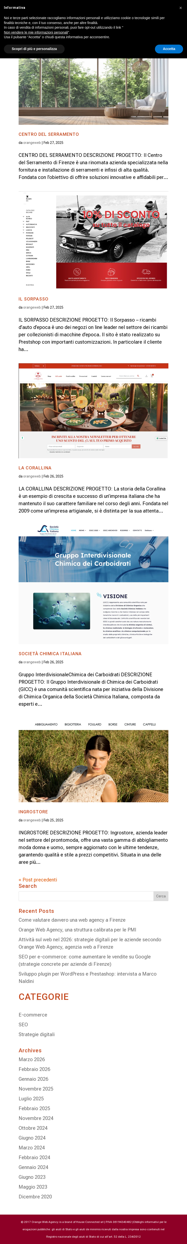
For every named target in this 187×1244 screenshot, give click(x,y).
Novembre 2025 (36, 1089)
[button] (181, 8)
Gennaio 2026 (33, 1079)
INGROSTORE (33, 811)
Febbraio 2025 (34, 1108)
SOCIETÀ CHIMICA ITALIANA (50, 653)
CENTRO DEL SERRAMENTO (49, 134)
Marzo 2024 (32, 1148)
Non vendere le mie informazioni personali (36, 32)
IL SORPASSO (33, 299)
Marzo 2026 (32, 1059)
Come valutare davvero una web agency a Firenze (72, 920)
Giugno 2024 (32, 1138)
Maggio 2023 (33, 1187)
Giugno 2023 (32, 1177)
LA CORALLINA (35, 467)
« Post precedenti (38, 880)
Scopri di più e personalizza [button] (34, 49)
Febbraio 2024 (34, 1157)
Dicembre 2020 (35, 1197)
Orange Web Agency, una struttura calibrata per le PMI (77, 930)
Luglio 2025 (31, 1099)
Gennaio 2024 (33, 1167)
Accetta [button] (169, 49)
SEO (23, 1025)
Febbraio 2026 (34, 1069)
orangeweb (32, 143)
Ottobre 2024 (33, 1128)
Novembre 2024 (36, 1118)
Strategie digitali (37, 1034)
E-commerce (33, 1015)
